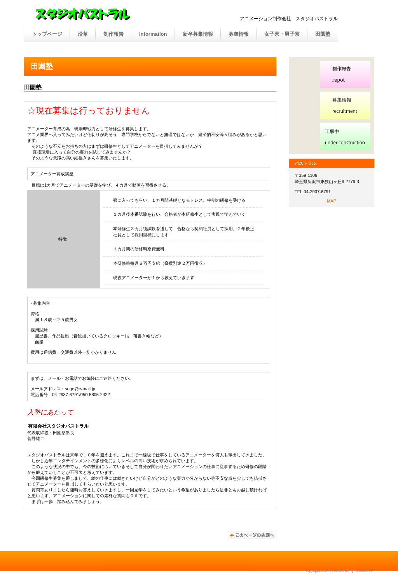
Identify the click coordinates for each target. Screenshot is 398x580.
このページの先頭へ (252, 535)
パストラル (108, 15)
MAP (331, 201)
